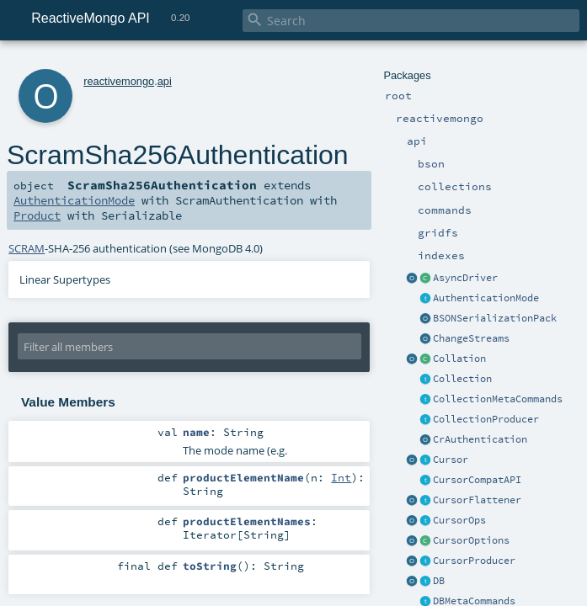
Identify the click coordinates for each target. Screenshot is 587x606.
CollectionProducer (486, 419)
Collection (462, 379)
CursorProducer (474, 560)
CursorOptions (471, 540)
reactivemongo (118, 81)
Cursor (450, 459)
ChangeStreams (471, 338)
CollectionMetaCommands (498, 399)
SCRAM (26, 248)
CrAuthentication (480, 439)
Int (341, 477)
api (164, 81)
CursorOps (459, 520)
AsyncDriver (465, 278)
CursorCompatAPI (477, 480)
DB (439, 581)
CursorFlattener (477, 500)
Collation (459, 358)
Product (37, 215)
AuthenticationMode (486, 298)
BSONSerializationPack (495, 318)
